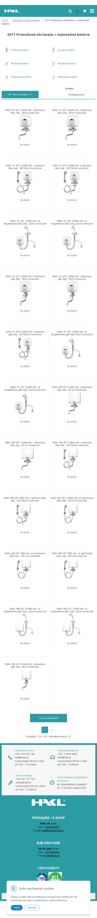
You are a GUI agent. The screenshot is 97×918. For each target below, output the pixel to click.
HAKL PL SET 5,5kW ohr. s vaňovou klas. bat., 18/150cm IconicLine (72, 167)
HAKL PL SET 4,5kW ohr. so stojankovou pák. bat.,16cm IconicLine (72, 333)
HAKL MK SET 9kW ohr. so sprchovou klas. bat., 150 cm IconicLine (72, 554)
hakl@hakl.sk (52, 855)
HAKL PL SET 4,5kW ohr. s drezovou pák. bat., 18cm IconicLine (25, 277)
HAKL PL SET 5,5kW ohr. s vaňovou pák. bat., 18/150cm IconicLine (25, 333)
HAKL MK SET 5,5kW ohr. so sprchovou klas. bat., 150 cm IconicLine (72, 499)
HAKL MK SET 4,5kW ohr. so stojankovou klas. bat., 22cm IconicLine (25, 610)
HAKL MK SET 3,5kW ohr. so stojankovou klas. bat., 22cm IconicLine (72, 610)
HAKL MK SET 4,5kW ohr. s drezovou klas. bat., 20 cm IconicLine (25, 444)
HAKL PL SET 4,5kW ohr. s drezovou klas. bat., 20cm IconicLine (72, 111)
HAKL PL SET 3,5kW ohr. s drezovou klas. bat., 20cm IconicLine (25, 111)
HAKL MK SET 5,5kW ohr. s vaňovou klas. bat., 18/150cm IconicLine (72, 444)
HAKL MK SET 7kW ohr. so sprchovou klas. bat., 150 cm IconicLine (25, 554)
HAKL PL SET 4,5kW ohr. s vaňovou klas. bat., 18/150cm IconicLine (25, 167)
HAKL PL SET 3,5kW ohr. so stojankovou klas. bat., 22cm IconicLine (25, 222)
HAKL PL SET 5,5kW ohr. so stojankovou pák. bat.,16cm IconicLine (25, 388)
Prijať (16, 907)
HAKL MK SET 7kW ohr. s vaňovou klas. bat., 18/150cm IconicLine (25, 499)
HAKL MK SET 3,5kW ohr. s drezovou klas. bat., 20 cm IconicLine (72, 388)
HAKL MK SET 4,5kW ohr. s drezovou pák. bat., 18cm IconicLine (25, 665)
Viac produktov (48, 718)
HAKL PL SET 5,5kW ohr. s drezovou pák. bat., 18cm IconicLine (72, 277)
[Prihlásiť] (77, 11)
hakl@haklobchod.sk (52, 830)
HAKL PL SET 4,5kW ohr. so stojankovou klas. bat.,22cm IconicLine (72, 222)
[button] (70, 11)
